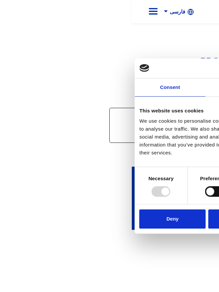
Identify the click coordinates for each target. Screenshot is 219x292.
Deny (41, 219)
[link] (189, 11)
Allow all (178, 219)
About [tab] (180, 87)
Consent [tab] (38, 87)
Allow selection (109, 219)
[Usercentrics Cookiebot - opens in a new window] (182, 68)
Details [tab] (109, 87)
